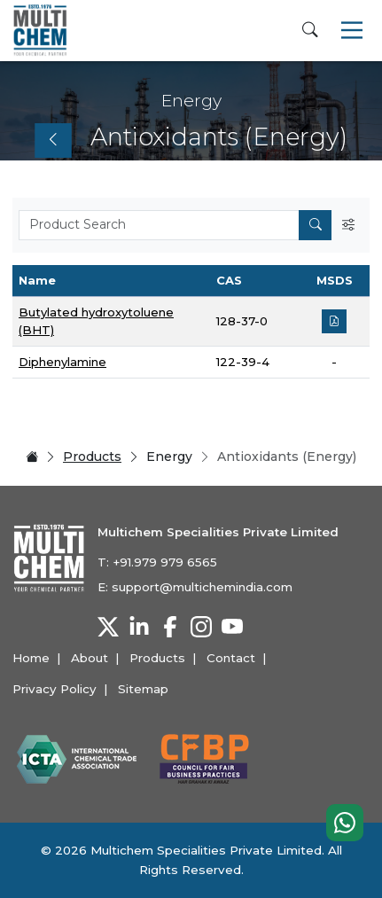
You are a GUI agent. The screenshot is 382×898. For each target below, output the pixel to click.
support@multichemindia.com (202, 587)
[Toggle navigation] (352, 30)
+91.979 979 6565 (165, 562)
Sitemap (143, 689)
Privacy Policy (54, 689)
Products (92, 457)
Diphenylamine (62, 362)
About (89, 658)
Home (31, 658)
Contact (231, 658)
